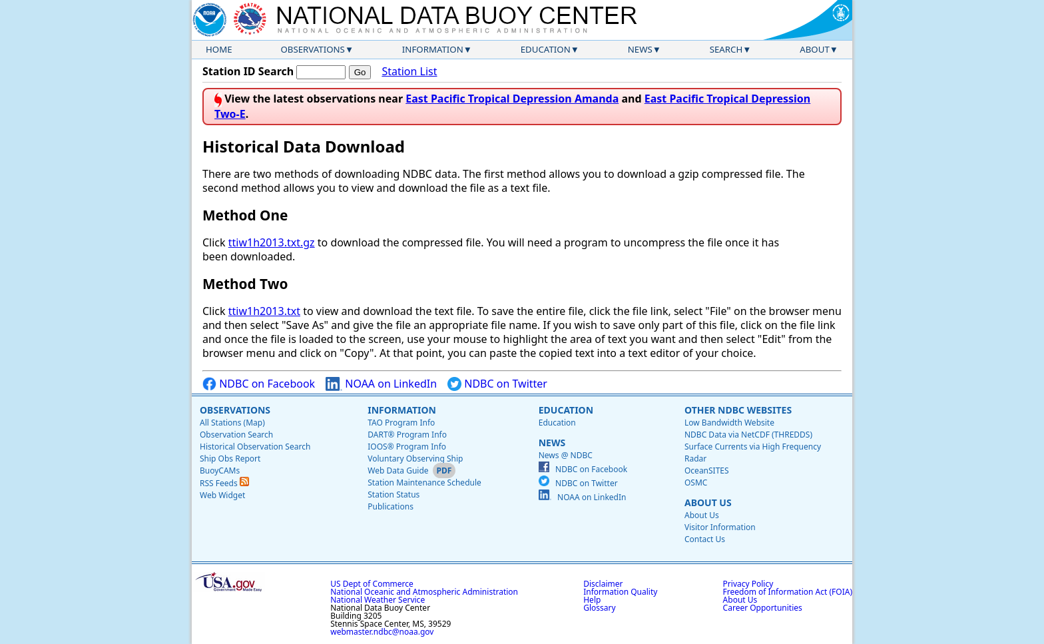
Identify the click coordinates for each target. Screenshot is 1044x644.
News (640, 49)
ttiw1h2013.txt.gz (271, 242)
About (815, 49)
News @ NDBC (566, 455)
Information (432, 49)
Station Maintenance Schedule (424, 482)
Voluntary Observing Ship (415, 458)
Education (546, 49)
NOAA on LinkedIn (381, 384)
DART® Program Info (407, 434)
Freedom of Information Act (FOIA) (787, 591)
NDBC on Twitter (497, 384)
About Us (708, 502)
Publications (390, 506)
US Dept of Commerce (371, 583)
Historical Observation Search (255, 446)
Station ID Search (248, 71)
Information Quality (620, 591)
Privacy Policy (748, 583)
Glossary (599, 607)
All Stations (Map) (232, 422)
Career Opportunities (762, 607)
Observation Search (236, 434)
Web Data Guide (398, 470)
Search (726, 49)
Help (592, 599)
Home (219, 49)
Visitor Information (720, 527)
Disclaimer (603, 583)
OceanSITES (706, 470)
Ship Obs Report (230, 458)
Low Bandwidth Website (729, 422)
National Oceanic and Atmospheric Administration (424, 591)
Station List (409, 72)
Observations (312, 49)
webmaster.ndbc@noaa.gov (381, 631)
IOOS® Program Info (407, 446)
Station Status (393, 494)
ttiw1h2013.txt (264, 311)
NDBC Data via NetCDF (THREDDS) (748, 434)
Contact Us (704, 539)
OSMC (695, 482)
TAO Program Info (401, 422)
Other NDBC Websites (738, 410)
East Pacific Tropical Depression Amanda (512, 98)
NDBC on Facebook (258, 384)
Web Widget (222, 495)
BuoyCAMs (220, 470)
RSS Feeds (224, 483)
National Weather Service (377, 599)
